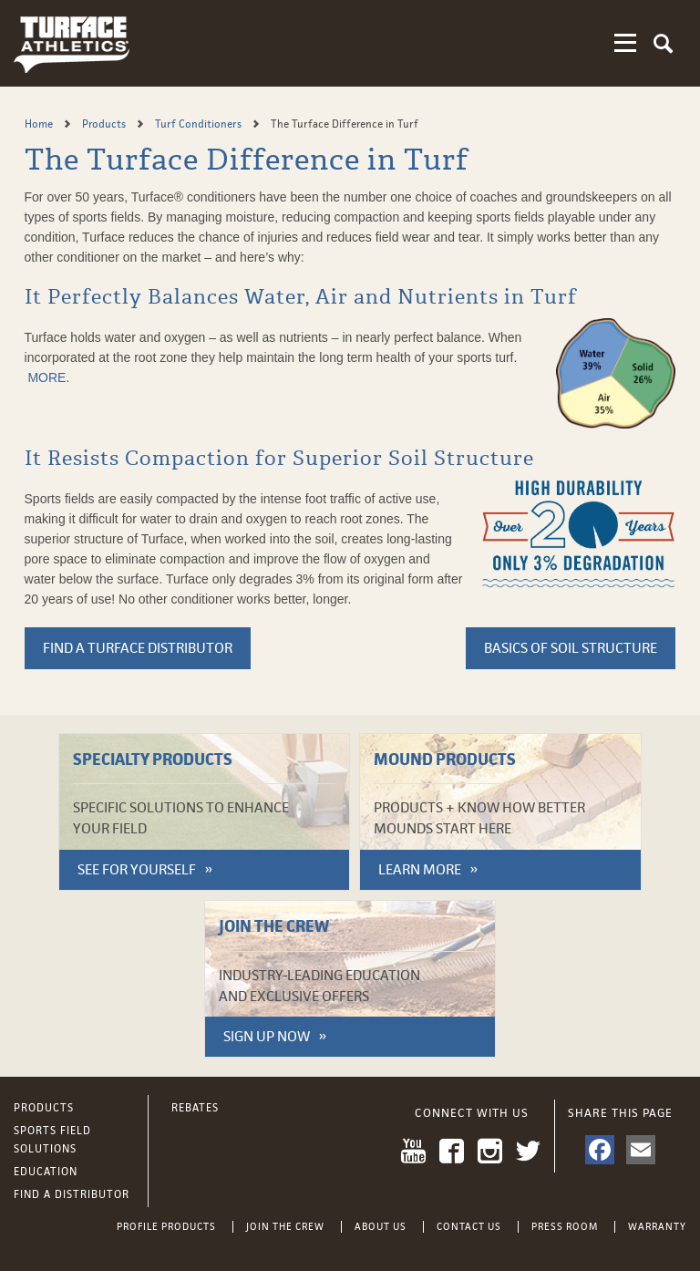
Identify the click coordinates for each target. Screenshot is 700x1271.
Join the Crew (285, 1226)
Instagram (490, 1151)
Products (105, 124)
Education (45, 1171)
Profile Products (166, 1226)
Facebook (451, 1151)
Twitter (528, 1151)
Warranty (657, 1226)
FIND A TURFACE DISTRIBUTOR (137, 647)
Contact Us (469, 1226)
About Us (381, 1226)
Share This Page (620, 1113)
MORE (46, 377)
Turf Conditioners (199, 124)
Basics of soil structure (570, 647)
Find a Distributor (71, 1194)
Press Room (564, 1226)
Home (40, 124)
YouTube (413, 1151)
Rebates (195, 1107)
